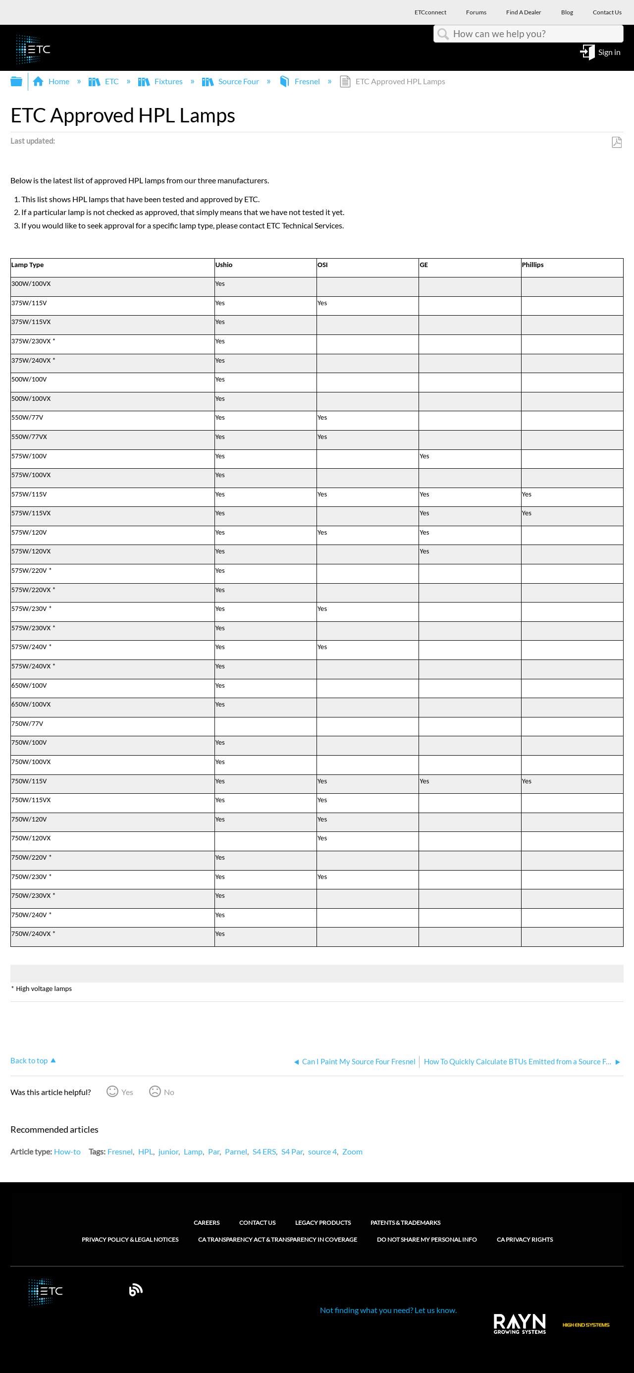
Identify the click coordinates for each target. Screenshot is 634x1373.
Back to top (29, 1060)
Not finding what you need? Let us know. (388, 1310)
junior (168, 1151)
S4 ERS (264, 1151)
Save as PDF (616, 143)
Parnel (236, 1151)
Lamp (193, 1151)
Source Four (231, 81)
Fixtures (161, 81)
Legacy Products (323, 1222)
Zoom (352, 1151)
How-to (67, 1151)
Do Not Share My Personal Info (427, 1239)
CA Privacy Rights (525, 1239)
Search (443, 34)
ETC (104, 81)
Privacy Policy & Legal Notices (130, 1239)
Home (51, 81)
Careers (206, 1222)
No (169, 1092)
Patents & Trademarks (405, 1222)
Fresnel (299, 81)
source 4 (322, 1151)
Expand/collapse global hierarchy (22, 81)
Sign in (609, 51)
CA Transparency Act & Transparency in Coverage (277, 1239)
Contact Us (257, 1222)
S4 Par (292, 1151)
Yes (127, 1092)
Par (213, 1151)
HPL (145, 1151)
